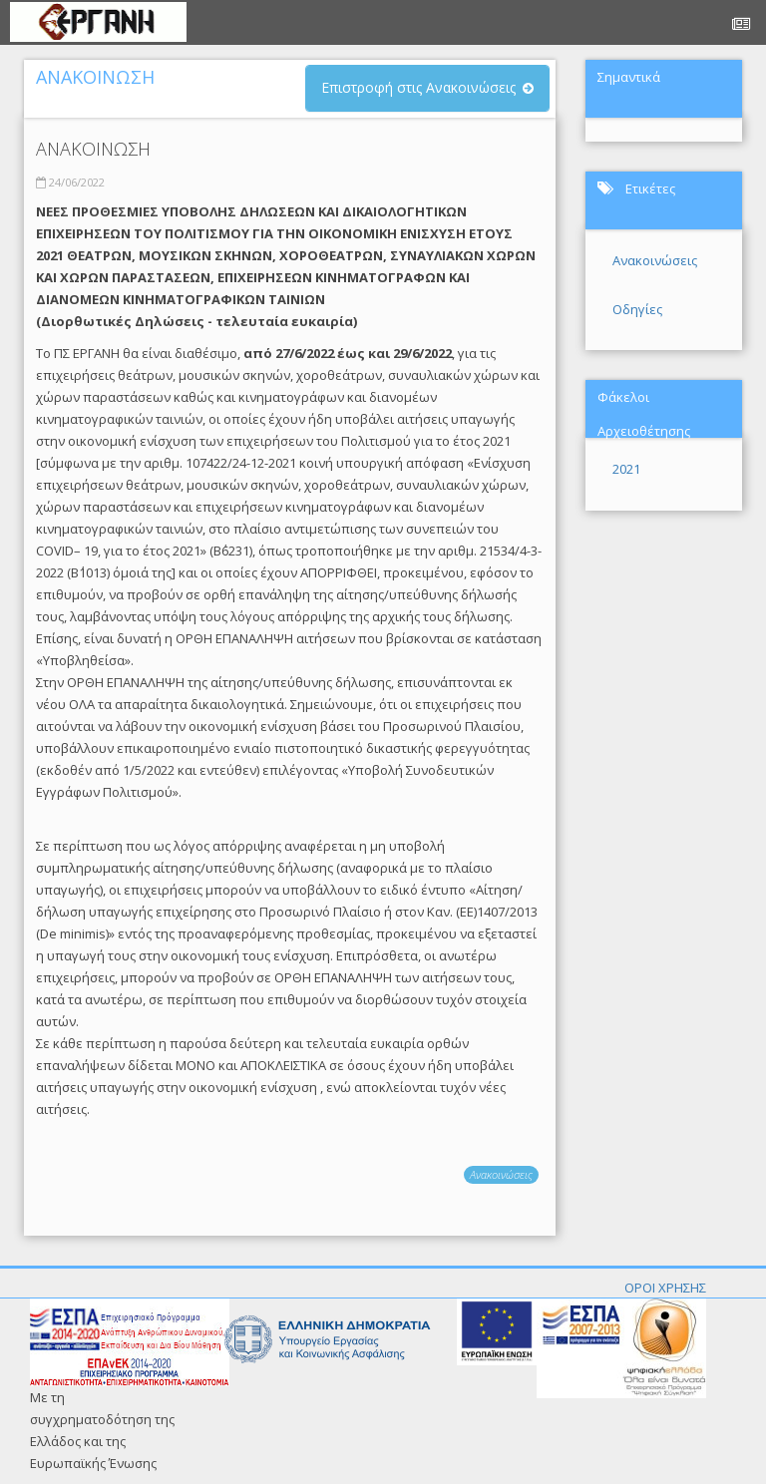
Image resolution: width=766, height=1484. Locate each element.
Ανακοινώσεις (501, 1174)
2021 (626, 469)
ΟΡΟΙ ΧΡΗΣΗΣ (665, 1288)
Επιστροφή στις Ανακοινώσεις (418, 87)
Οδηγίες (637, 309)
